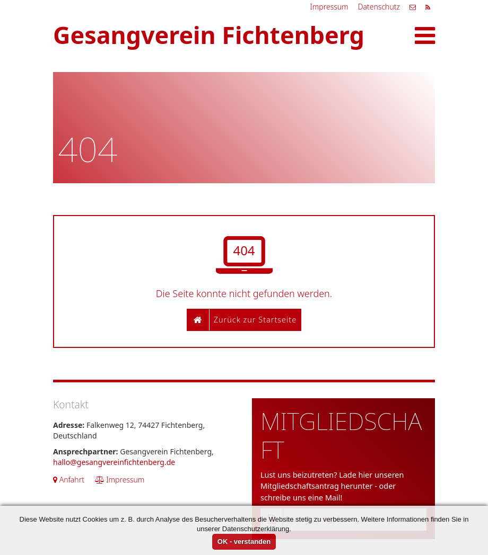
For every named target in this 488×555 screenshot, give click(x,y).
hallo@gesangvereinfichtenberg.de (114, 462)
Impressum (329, 7)
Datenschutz (379, 7)
